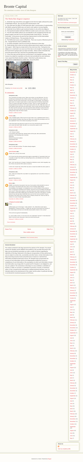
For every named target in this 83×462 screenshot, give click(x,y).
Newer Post (8, 229)
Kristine (11, 115)
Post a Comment (11, 222)
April (71, 82)
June (71, 77)
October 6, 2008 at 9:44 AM (15, 148)
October (72, 74)
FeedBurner (71, 39)
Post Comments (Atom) (32, 237)
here (59, 56)
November (72, 72)
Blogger (49, 458)
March (71, 92)
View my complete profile (64, 448)
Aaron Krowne (12, 151)
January (72, 121)
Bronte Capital (15, 6)
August (72, 113)
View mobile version (29, 232)
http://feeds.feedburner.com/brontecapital (67, 22)
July (71, 133)
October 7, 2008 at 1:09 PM (15, 180)
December (72, 95)
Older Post (50, 229)
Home (29, 229)
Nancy (10, 183)
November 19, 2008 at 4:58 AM (16, 199)
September (73, 128)
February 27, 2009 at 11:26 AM (16, 219)
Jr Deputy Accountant (14, 202)
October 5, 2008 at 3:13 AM (15, 112)
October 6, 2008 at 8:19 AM (15, 141)
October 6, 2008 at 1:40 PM (15, 168)
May (71, 79)
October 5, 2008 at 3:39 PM (15, 127)
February (72, 108)
